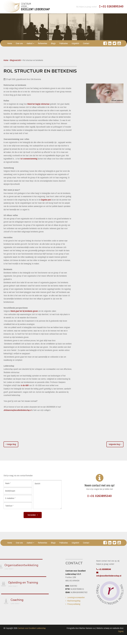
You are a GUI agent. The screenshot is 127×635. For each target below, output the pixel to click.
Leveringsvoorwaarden (76, 597)
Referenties (42, 43)
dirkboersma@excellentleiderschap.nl (17, 410)
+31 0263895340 (111, 6)
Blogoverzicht (15, 60)
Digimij (120, 631)
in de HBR (25, 385)
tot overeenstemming (28, 158)
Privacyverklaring (73, 604)
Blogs (53, 43)
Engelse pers (46, 199)
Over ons (19, 43)
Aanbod (30, 43)
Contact (86, 43)
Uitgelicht (75, 43)
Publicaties (63, 43)
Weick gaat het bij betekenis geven (24, 311)
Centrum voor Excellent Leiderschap (32, 628)
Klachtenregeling (73, 600)
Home (9, 43)
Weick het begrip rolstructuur (38, 104)
